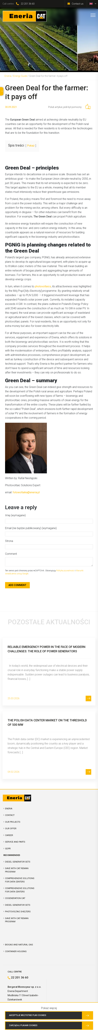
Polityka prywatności (65, 570)
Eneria (8, 76)
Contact (10, 815)
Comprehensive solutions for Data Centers (19, 890)
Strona (9, 541)
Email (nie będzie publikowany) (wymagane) (31, 528)
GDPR (8, 848)
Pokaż (31, 145)
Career (9, 835)
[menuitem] (91, 4)
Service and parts (15, 842)
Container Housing (16, 951)
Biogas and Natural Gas (19, 944)
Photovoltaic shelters (18, 911)
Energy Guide (20, 76)
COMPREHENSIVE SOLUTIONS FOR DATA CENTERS (19, 880)
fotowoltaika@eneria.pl (26, 492)
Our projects (12, 822)
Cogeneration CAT (15, 898)
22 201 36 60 (28, 3)
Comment (11, 553)
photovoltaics (43, 286)
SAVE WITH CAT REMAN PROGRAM (16, 870)
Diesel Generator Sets (17, 861)
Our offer (10, 828)
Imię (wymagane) (15, 515)
